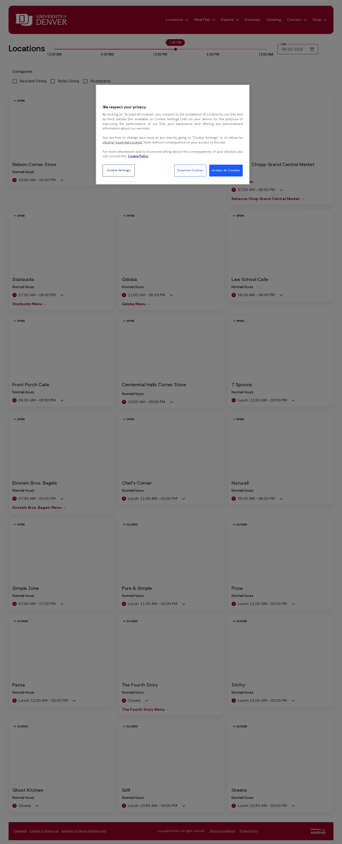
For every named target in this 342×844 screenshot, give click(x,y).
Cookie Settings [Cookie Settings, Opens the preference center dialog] (119, 170)
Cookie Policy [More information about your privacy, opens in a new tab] (138, 156)
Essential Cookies (190, 170)
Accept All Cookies (226, 170)
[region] (172, 134)
